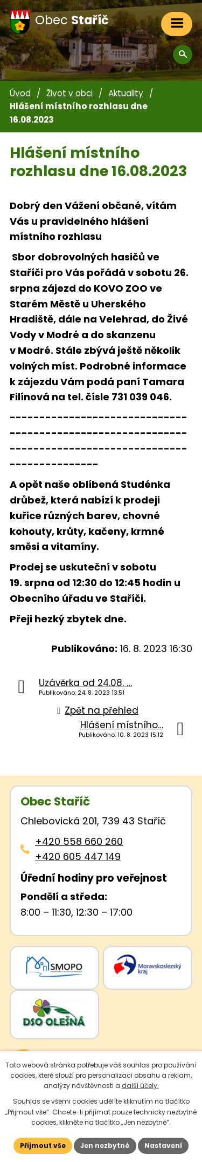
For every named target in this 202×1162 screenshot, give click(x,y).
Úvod (20, 93)
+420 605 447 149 (78, 856)
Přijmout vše (43, 1145)
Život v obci (69, 93)
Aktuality (125, 93)
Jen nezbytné (105, 1145)
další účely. (140, 1085)
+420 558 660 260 (79, 841)
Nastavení (163, 1145)
